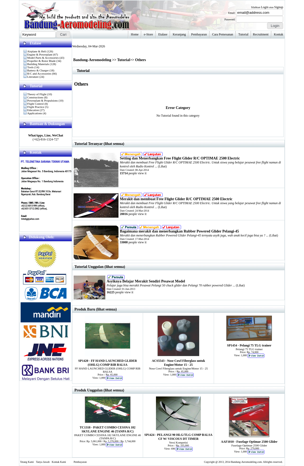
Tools (30, 67)
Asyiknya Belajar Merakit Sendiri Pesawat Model (146, 281)
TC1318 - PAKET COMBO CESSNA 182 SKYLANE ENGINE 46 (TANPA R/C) (107, 429)
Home (135, 34)
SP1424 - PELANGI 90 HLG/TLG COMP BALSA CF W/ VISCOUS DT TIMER (178, 437)
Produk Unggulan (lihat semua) (99, 390)
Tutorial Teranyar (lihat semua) (99, 144)
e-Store (148, 34)
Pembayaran (199, 34)
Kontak (278, 34)
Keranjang (179, 34)
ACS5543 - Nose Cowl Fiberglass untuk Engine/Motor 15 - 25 (178, 363)
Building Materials (38, 64)
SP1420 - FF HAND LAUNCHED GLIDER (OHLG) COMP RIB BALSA (107, 363)
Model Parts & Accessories (43, 57)
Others (140, 60)
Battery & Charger (38, 70)
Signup (278, 7)
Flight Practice (35, 106)
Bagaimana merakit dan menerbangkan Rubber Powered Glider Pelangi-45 (179, 231)
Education (33, 110)
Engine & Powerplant (39, 54)
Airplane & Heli (36, 51)
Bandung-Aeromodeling (92, 60)
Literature (33, 76)
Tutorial (243, 34)
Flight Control (35, 103)
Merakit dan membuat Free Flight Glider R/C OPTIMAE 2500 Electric (176, 199)
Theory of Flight (36, 94)
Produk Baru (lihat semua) (95, 309)
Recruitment (260, 34)
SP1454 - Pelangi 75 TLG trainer (249, 345)
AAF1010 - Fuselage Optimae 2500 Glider (249, 442)
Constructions (35, 97)
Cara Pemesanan (222, 34)
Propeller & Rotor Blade (41, 60)
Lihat (162, 166)
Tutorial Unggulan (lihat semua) (99, 267)
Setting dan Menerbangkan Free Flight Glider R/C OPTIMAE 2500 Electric (180, 158)
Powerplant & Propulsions (42, 100)
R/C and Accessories (39, 73)
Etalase (163, 34)
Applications (34, 113)
